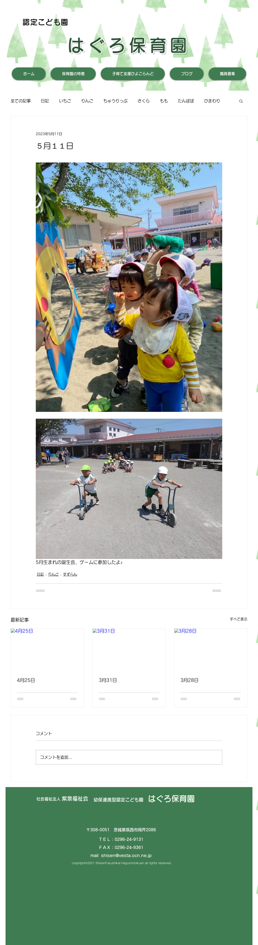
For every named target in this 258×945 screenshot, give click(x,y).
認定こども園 (45, 22)
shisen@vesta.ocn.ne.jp (126, 856)
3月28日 (189, 680)
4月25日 (26, 680)
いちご (65, 101)
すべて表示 (238, 619)
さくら (144, 101)
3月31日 (108, 680)
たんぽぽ (186, 101)
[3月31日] (129, 649)
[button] (241, 101)
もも (164, 101)
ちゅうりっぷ (115, 101)
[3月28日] (210, 649)
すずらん (70, 574)
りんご (87, 101)
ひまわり (212, 101)
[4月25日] (47, 649)
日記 (45, 101)
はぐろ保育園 (128, 45)
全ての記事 (21, 101)
